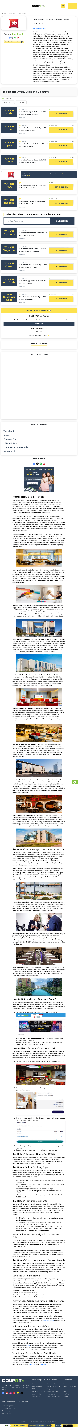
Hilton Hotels (10, 443)
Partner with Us (52, 1384)
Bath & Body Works (69, 1386)
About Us (35, 1384)
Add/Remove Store (54, 1396)
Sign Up (62, 173)
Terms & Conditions (38, 1391)
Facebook (32, 1364)
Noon (64, 1391)
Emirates (65, 1396)
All (3, 98)
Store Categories (7, 1406)
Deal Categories (7, 1411)
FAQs (34, 1389)
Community (51, 1394)
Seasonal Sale (6, 1413)
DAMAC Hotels (48, 1320)
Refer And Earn (52, 1391)
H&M (64, 1384)
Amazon (65, 1389)
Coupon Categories (8, 1408)
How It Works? (37, 1386)
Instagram (42, 1364)
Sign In (28, 175)
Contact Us (36, 1396)
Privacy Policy (36, 1394)
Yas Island (9, 431)
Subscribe (62, 221)
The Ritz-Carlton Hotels (16, 447)
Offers (8, 98)
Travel (28, 1345)
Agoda (7, 435)
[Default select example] (8, 102)
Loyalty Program (53, 1389)
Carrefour (65, 1394)
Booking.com (10, 439)
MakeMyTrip (10, 451)
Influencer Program (54, 1386)
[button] (22, 42)
